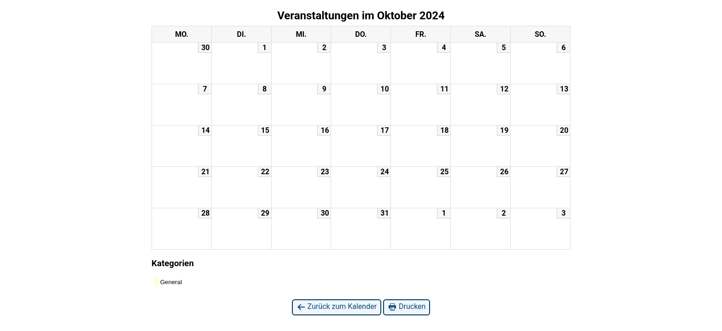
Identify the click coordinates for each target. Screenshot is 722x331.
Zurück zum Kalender (337, 307)
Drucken (406, 307)
